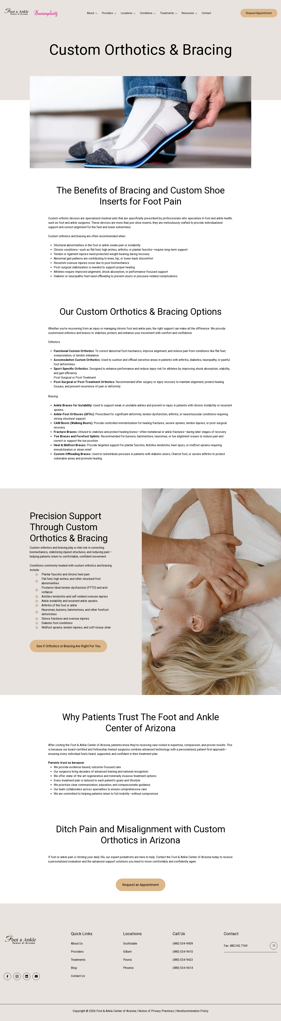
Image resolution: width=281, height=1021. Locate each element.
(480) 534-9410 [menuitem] (183, 951)
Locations (126, 13)
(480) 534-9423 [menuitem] (183, 959)
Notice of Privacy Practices (156, 1011)
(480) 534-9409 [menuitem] (183, 943)
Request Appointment (259, 13)
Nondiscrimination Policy (192, 1011)
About (90, 13)
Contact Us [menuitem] (78, 976)
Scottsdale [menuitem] (130, 943)
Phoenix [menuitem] (128, 968)
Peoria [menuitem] (127, 959)
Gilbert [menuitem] (127, 951)
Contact (206, 13)
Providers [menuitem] (77, 951)
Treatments (167, 13)
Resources (188, 13)
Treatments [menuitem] (78, 959)
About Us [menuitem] (77, 943)
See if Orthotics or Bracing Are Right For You (68, 646)
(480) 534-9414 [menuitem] (183, 968)
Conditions (146, 13)
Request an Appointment (140, 885)
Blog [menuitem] (74, 968)
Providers (107, 13)
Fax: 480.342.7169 (250, 945)
